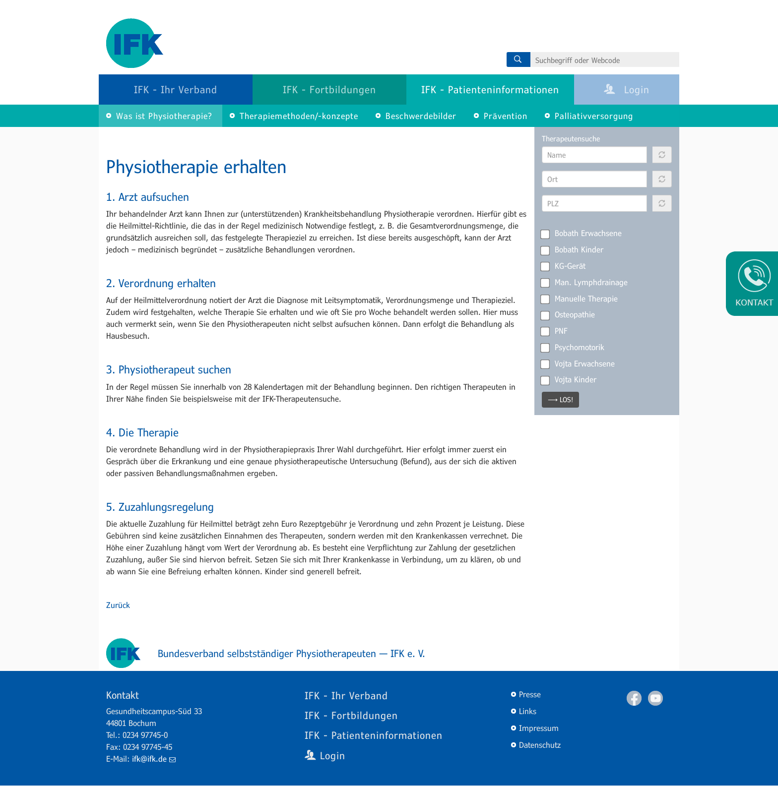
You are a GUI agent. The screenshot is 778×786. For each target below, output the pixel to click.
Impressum (539, 727)
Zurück (118, 604)
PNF (555, 331)
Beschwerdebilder (421, 116)
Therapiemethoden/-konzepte (299, 116)
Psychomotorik (573, 347)
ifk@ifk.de (154, 758)
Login (626, 89)
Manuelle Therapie (580, 298)
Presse (530, 694)
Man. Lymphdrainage (585, 282)
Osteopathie (568, 314)
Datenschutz (540, 744)
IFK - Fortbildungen (329, 89)
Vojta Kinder (569, 379)
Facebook (634, 698)
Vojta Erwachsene (578, 363)
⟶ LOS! (560, 399)
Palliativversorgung (594, 116)
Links (527, 711)
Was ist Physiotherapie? (164, 116)
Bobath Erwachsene (582, 233)
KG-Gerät (563, 266)
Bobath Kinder (572, 249)
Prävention (505, 116)
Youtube (655, 698)
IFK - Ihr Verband (175, 89)
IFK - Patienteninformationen (490, 89)
